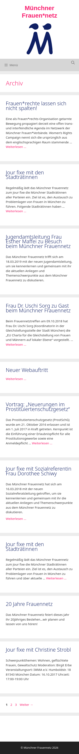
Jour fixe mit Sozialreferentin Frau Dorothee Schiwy (38, 471)
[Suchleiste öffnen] (73, 63)
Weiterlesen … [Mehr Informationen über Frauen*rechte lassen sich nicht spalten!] (16, 147)
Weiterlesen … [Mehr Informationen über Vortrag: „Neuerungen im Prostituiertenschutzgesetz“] (42, 443)
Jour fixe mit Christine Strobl (38, 649)
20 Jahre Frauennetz (29, 603)
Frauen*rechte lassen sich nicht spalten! (36, 105)
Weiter (26, 704)
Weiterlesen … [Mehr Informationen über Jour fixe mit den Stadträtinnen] (16, 211)
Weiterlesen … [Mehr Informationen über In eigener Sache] (16, 379)
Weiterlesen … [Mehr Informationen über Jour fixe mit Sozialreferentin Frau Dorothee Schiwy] (16, 519)
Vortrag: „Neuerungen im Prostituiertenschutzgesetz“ (38, 406)
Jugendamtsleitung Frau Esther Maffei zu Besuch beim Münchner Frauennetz (38, 241)
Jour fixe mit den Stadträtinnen (25, 175)
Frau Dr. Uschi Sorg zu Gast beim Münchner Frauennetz (38, 308)
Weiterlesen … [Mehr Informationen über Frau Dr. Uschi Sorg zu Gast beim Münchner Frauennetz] (16, 344)
